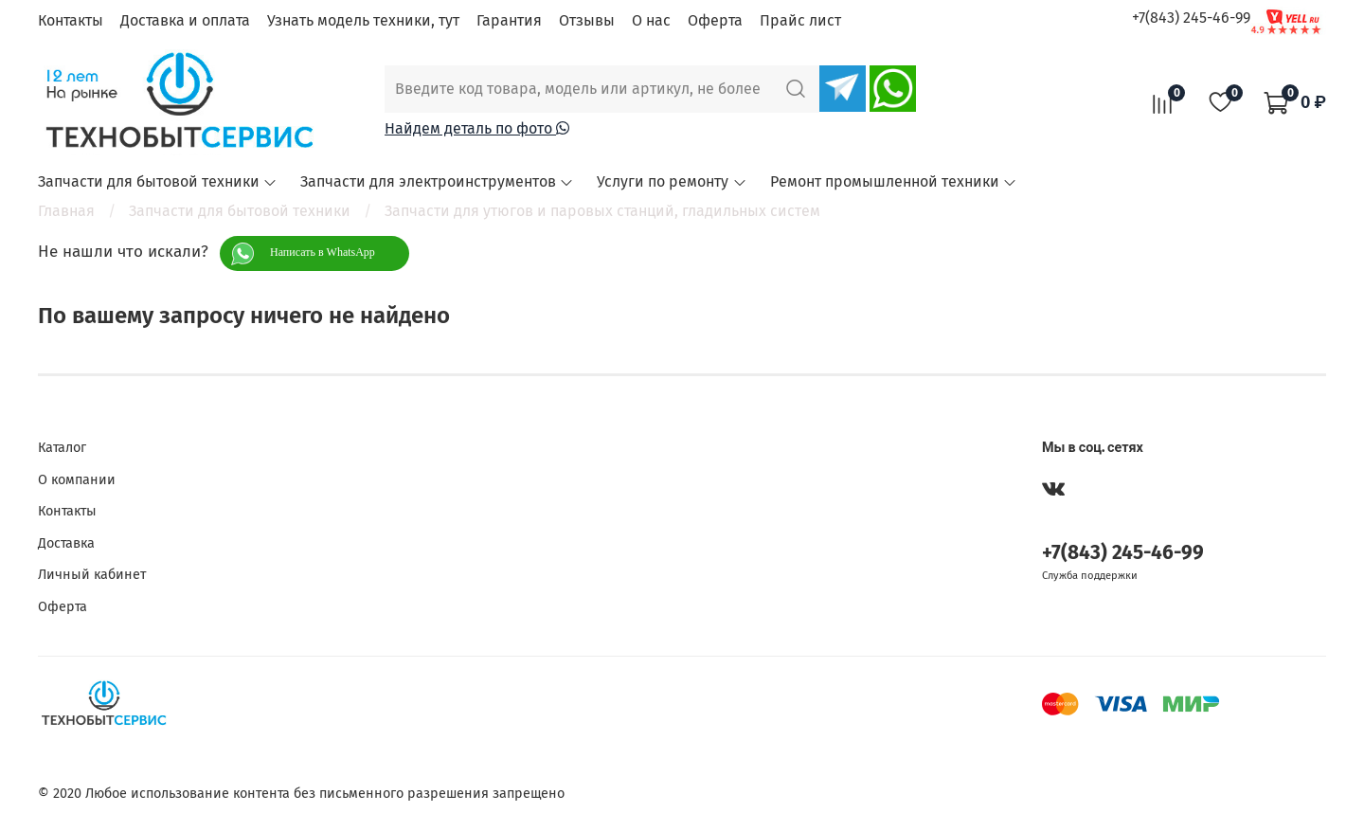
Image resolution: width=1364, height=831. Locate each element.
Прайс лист (800, 20)
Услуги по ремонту (671, 181)
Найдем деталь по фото (477, 128)
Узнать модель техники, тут (363, 20)
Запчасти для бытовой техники (158, 181)
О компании (77, 480)
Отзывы (587, 20)
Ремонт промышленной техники (893, 181)
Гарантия (509, 20)
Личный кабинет (92, 575)
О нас (651, 20)
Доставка (66, 543)
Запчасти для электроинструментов (437, 181)
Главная (66, 211)
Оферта (715, 20)
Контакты (70, 20)
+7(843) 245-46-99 (1191, 18)
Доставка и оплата (185, 20)
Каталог (62, 448)
